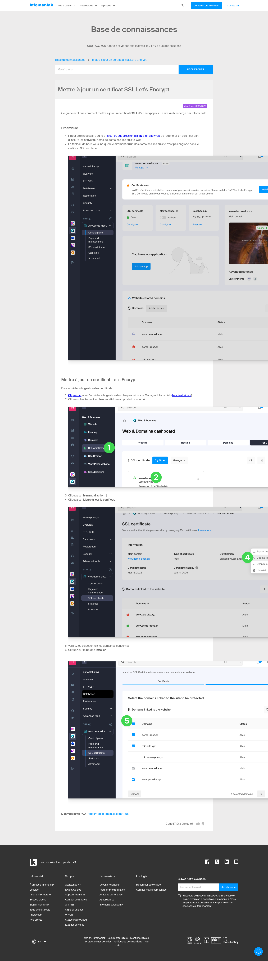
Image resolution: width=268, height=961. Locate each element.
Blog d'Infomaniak (39, 904)
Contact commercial (76, 899)
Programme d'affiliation (112, 889)
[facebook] (207, 862)
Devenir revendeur (109, 884)
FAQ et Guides (73, 889)
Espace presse (38, 899)
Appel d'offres (106, 899)
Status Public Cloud (76, 919)
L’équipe (34, 889)
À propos (108, 5)
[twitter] (214, 862)
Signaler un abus (74, 909)
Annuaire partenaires (110, 894)
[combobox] (131, 69)
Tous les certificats (40, 909)
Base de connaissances (70, 60)
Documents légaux (117, 937)
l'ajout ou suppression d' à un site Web (133, 136)
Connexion (232, 5)
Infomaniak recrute (40, 894)
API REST (70, 904)
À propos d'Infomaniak (42, 884)
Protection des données (98, 941)
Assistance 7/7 (73, 884)
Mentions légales (139, 937)
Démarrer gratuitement (206, 5)
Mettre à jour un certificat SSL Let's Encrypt (119, 60)
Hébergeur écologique (148, 884)
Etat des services (74, 924)
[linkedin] (224, 862)
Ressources (89, 5)
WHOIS (69, 914)
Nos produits (66, 5)
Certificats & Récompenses (151, 889)
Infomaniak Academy (111, 904)
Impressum (36, 914)
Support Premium (75, 894)
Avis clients (36, 919)
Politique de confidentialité (127, 941)
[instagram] (233, 862)
